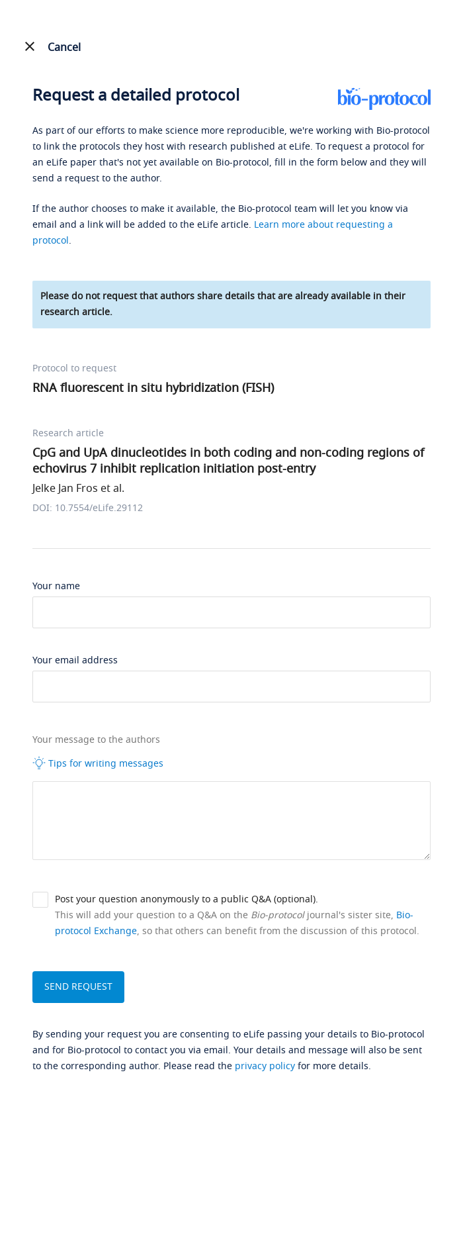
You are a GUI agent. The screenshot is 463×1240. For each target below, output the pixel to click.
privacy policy (265, 1066)
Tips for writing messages (97, 763)
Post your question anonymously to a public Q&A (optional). (186, 899)
